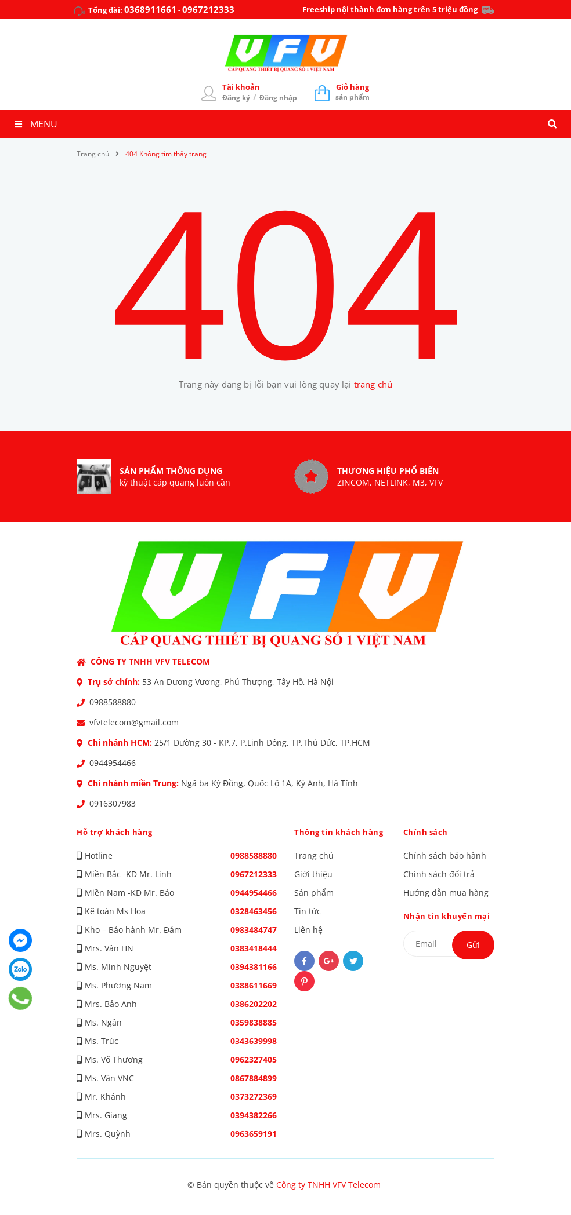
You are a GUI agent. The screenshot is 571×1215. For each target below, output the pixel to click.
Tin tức (307, 911)
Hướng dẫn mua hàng (446, 892)
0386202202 (253, 1003)
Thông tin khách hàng (338, 832)
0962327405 (253, 1059)
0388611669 (253, 985)
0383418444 (253, 948)
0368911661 (150, 9)
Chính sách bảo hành (444, 855)
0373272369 (253, 1096)
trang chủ (373, 384)
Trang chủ (314, 855)
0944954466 (112, 762)
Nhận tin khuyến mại (446, 916)
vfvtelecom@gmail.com (134, 722)
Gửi (473, 944)
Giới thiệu (313, 874)
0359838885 (253, 1022)
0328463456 (253, 911)
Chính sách (425, 832)
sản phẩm (352, 92)
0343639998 (253, 1040)
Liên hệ (308, 929)
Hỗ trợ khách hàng (115, 832)
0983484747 (253, 929)
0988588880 (112, 701)
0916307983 (112, 803)
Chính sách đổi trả (439, 874)
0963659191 (253, 1133)
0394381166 (253, 966)
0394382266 (253, 1115)
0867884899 (253, 1077)
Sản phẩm (314, 892)
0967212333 (208, 9)
